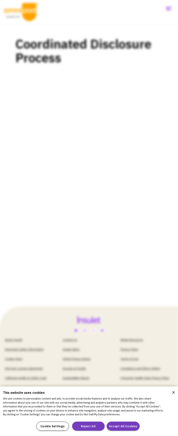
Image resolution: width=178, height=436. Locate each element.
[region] (89, 411)
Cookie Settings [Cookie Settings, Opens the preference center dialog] (52, 426)
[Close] (173, 392)
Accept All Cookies (123, 426)
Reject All (88, 426)
